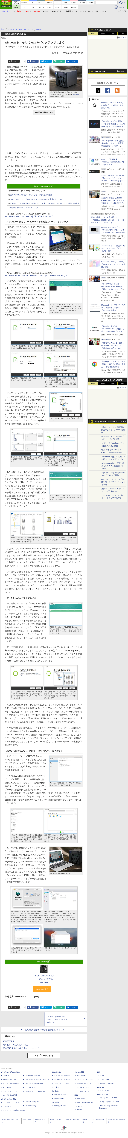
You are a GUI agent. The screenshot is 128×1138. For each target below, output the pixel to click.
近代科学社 (55, 1102)
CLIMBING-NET (59, 1098)
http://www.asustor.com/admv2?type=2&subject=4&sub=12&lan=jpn (36, 275)
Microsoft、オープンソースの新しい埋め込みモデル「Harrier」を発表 (113, 307)
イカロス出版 (79, 1072)
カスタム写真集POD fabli (109, 1102)
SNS (89, 11)
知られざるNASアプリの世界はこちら (24, 208)
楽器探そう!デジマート (62, 1079)
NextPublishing (30, 1106)
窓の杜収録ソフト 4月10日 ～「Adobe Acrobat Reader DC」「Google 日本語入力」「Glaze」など (107, 220)
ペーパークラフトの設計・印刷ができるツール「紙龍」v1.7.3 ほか (113, 248)
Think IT (6, 1075)
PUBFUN (100, 1087)
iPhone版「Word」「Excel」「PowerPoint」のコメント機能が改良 (113, 264)
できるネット (8, 1106)
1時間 (93, 33)
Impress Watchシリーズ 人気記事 (108, 380)
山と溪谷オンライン (61, 1094)
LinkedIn (73, 61)
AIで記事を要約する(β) (44, 112)
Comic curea (104, 1079)
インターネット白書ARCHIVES (14, 1110)
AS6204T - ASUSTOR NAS (15, 1045)
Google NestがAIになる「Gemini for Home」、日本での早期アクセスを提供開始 (113, 230)
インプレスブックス (32, 1102)
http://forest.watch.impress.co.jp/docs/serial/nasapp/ (29, 216)
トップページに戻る (43, 1055)
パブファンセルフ (106, 1091)
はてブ (47, 61)
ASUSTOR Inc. (10, 1041)
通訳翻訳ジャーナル (84, 1083)
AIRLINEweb (81, 1075)
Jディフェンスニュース (85, 1079)
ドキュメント (79, 11)
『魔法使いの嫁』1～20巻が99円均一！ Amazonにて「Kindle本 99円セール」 (112, 345)
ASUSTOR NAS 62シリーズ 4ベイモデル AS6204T (44, 979)
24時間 (102, 33)
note (60, 61)
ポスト (15, 61)
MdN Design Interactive (85, 1102)
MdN (76, 1095)
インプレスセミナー (32, 1087)
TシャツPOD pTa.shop (108, 1098)
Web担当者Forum (9, 1079)
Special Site (99, 71)
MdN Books (81, 1098)
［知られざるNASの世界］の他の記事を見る (44, 1030)
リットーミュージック (62, 1075)
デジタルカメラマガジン (12, 1102)
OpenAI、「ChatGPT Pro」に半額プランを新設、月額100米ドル (112, 105)
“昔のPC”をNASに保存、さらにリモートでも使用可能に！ (32, 195)
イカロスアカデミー (84, 1091)
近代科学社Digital (60, 1106)
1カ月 (122, 33)
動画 (96, 11)
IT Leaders (7, 1087)
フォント (104, 11)
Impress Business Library (34, 1083)
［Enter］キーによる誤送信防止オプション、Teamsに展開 (113, 429)
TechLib (79, 1110)
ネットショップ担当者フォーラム (37, 1079)
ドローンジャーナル (10, 1091)
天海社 (102, 1075)
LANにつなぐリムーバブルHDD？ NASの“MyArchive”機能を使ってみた (36, 199)
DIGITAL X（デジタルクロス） (36, 1091)
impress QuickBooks (107, 1083)
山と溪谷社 (55, 1091)
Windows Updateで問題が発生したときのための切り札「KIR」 (112, 466)
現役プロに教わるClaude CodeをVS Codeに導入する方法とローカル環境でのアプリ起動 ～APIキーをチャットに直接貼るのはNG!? (113, 203)
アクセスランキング (102, 30)
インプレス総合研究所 (11, 1083)
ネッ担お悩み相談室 (10, 1095)
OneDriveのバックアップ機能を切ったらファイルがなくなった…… (113, 482)
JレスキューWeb (83, 1087)
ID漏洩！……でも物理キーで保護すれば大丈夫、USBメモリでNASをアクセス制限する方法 (44, 203)
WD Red (76, 94)
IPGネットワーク (103, 1094)
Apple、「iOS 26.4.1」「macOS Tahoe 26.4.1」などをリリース (112, 161)
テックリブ (78, 1106)
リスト (23, 61)
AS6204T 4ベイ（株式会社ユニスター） (21, 1048)
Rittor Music (56, 1072)
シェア (34, 61)
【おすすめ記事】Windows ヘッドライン (110, 422)
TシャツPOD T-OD (61, 1083)
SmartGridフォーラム (32, 1075)
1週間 (113, 33)
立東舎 (56, 1087)
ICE (98, 1072)
